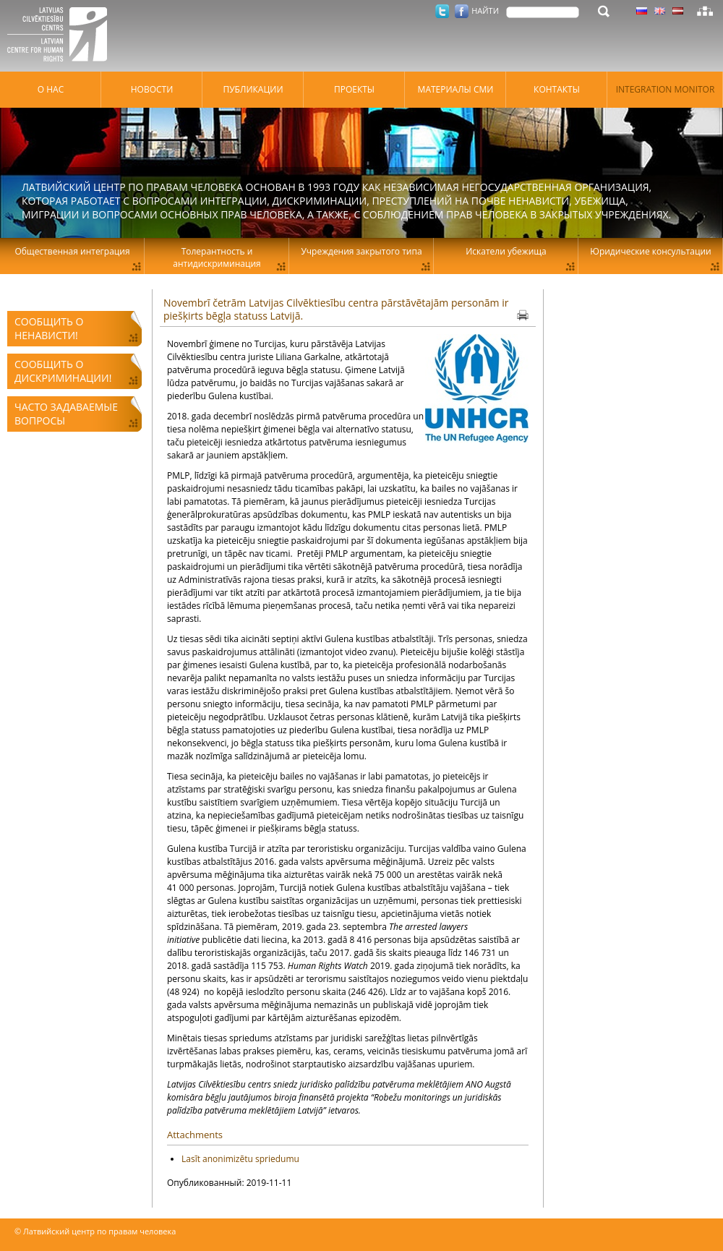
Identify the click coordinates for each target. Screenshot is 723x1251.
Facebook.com (462, 11)
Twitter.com (442, 11)
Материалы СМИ (456, 89)
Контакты (557, 89)
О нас (51, 89)
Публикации (253, 89)
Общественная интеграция (71, 251)
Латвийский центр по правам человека (61, 36)
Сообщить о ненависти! (48, 328)
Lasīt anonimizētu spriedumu (240, 1159)
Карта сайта (705, 11)
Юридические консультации (650, 251)
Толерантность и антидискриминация (216, 257)
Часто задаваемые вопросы (66, 413)
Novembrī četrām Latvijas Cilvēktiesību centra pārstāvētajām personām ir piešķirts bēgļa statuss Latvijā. (335, 309)
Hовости (152, 89)
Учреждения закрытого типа (361, 251)
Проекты (354, 89)
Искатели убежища (506, 251)
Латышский (677, 10)
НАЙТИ (485, 10)
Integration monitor (665, 89)
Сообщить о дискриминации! (62, 371)
